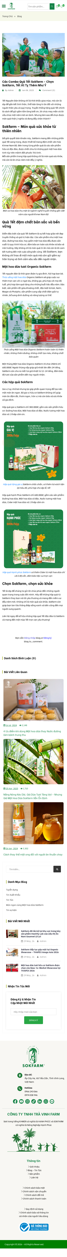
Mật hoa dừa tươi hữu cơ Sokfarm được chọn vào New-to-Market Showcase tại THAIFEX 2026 (40, 968)
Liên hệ (33, 1177)
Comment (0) (47, 90)
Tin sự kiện (11, 909)
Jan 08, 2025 (26, 90)
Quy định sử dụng (33, 1208)
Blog (19, 16)
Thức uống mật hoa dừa (14, 277)
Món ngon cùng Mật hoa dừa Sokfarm (24, 904)
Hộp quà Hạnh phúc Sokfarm (16, 572)
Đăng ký (47, 637)
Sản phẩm (33, 1173)
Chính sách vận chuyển (33, 1191)
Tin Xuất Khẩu (13, 894)
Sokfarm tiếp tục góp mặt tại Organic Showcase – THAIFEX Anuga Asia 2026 (40, 950)
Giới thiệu (33, 1166)
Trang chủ (8, 16)
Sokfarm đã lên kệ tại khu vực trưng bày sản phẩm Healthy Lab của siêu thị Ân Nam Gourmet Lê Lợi (41, 934)
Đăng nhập (30, 637)
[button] (4, 6)
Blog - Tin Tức (33, 1170)
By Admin (8, 90)
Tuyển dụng (12, 889)
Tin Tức (9, 899)
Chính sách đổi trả (33, 1194)
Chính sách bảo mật (33, 1187)
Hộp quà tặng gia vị (12, 484)
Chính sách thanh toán (33, 1198)
